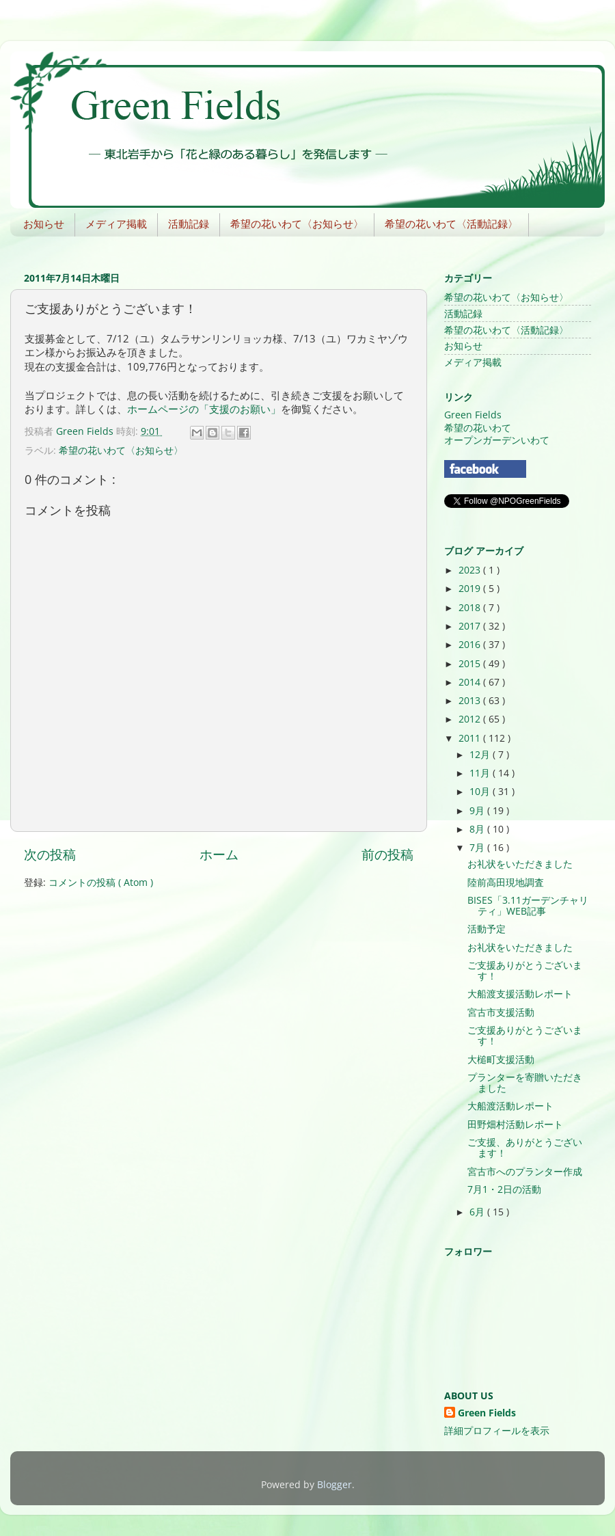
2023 (471, 570)
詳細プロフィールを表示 (496, 1431)
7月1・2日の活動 (504, 1189)
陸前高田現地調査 (505, 882)
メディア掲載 (116, 224)
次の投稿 (50, 854)
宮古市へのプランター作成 (524, 1172)
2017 (471, 626)
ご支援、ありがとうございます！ (524, 1147)
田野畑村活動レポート (515, 1124)
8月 (478, 829)
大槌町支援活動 (500, 1059)
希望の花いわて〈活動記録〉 (451, 224)
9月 (478, 811)
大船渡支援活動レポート (520, 994)
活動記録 (188, 224)
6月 (478, 1212)
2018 (471, 608)
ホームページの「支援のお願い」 (204, 409)
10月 (481, 791)
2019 (471, 588)
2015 (471, 664)
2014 (471, 682)
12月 (481, 755)
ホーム (219, 854)
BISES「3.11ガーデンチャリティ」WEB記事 (527, 905)
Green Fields (473, 415)
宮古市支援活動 (500, 1012)
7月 (478, 847)
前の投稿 (387, 854)
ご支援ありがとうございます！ (524, 970)
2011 (471, 738)
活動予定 (486, 929)
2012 (471, 719)
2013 (471, 701)
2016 (471, 644)
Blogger (334, 1485)
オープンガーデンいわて (496, 440)
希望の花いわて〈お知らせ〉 (297, 224)
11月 (481, 773)
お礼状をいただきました (520, 864)
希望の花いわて (477, 428)
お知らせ (43, 224)
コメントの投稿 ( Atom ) (101, 882)
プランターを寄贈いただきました (524, 1082)
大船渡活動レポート (510, 1106)
